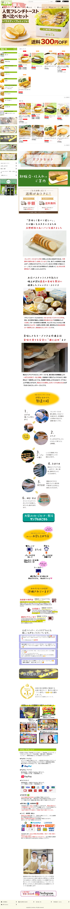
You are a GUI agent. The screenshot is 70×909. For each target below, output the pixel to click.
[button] (3, 25)
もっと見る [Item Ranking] (66, 97)
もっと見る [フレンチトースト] (66, 145)
